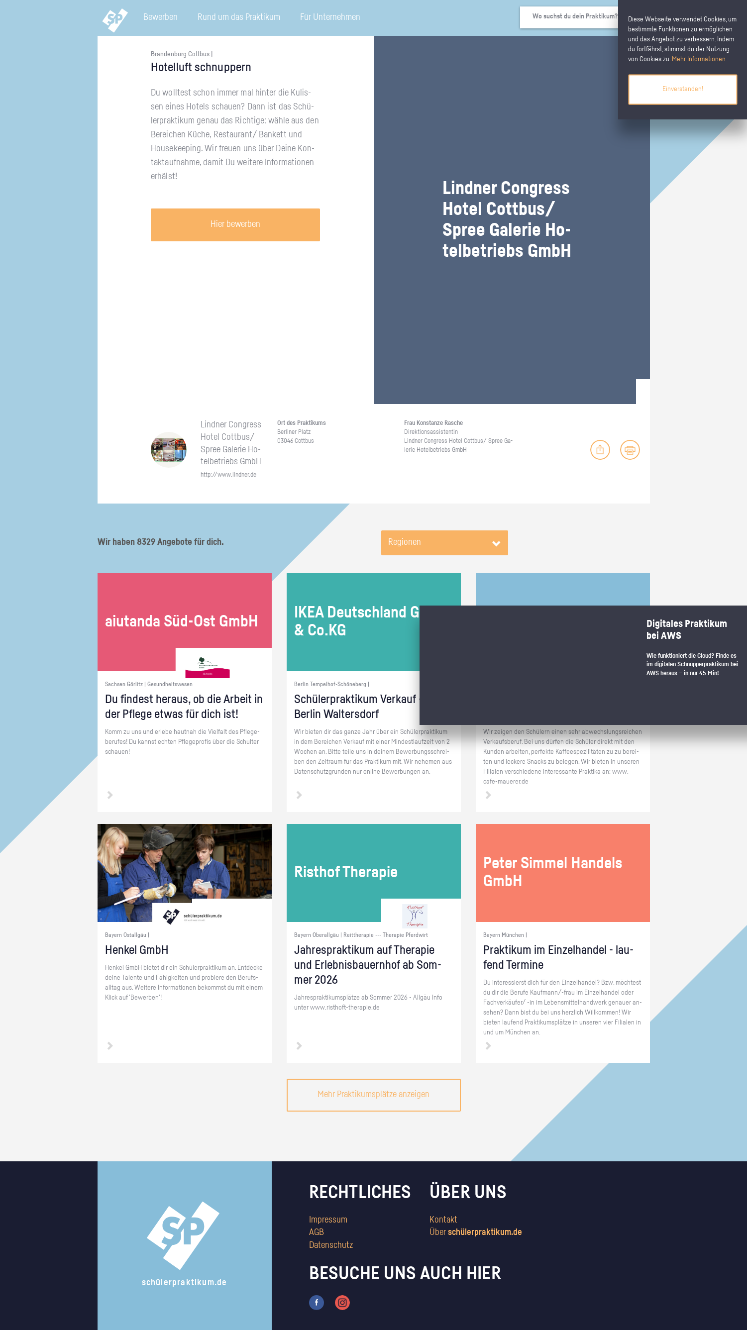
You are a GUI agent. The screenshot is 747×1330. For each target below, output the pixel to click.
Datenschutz (331, 1245)
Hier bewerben (235, 224)
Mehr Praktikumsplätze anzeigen (373, 1094)
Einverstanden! (682, 89)
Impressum (328, 1220)
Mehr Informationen (699, 59)
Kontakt (443, 1220)
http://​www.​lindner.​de (228, 475)
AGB (316, 1232)
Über (475, 1232)
